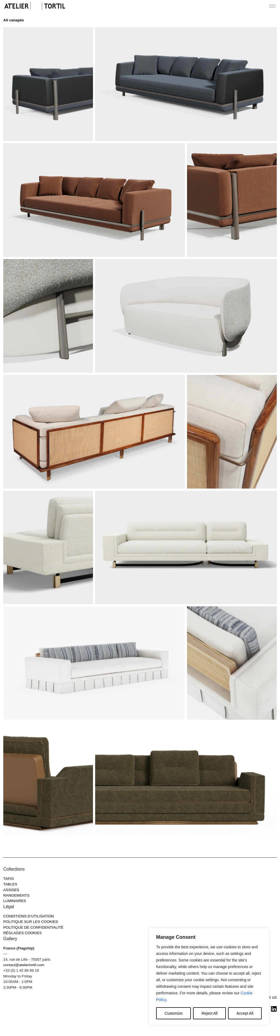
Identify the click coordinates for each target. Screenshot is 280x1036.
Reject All (209, 1013)
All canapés (13, 20)
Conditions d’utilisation (28, 916)
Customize (174, 1013)
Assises (11, 890)
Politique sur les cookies (30, 922)
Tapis (8, 879)
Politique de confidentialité (33, 927)
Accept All (245, 1013)
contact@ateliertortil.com (23, 965)
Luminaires (14, 901)
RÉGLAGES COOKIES (22, 933)
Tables (10, 884)
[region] (209, 976)
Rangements (16, 895)
